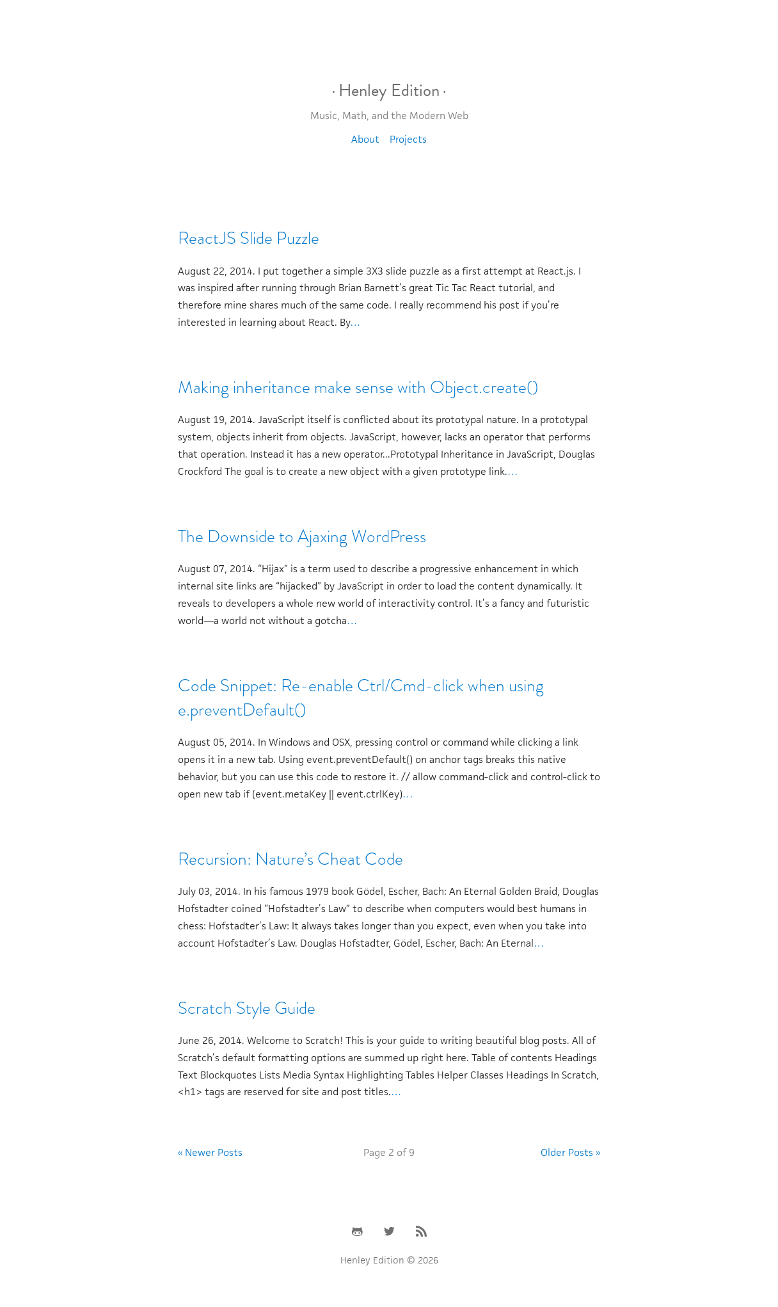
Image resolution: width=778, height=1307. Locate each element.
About (365, 139)
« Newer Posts (210, 1152)
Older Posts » (570, 1152)
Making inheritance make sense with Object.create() (358, 387)
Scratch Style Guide (246, 1008)
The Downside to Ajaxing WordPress (302, 536)
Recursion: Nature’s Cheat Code (290, 859)
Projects (408, 139)
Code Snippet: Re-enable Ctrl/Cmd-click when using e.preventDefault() (361, 698)
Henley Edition (389, 90)
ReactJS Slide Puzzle (248, 238)
